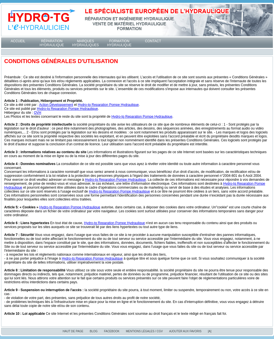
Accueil (18, 41)
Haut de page (73, 331)
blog (94, 331)
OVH (37, 113)
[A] (209, 331)
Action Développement (56, 105)
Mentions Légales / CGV (144, 331)
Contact (153, 41)
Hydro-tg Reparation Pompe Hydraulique (108, 105)
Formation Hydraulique (119, 43)
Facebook (112, 331)
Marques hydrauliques (85, 43)
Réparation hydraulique (52, 43)
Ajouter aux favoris (185, 331)
